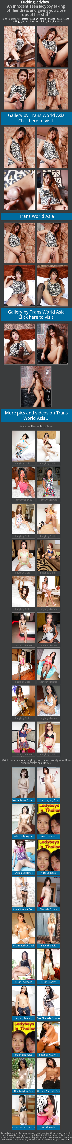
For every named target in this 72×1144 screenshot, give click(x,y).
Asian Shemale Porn (23, 894)
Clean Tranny (48, 966)
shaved (51, 19)
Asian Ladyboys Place (23, 1112)
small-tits (41, 21)
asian (35, 19)
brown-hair (28, 21)
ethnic (43, 19)
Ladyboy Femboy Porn (23, 1003)
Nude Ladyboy (48, 857)
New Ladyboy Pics (23, 1075)
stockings (16, 21)
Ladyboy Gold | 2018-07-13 (23, 448)
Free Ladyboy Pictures (23, 784)
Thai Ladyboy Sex (48, 784)
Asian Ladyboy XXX (23, 821)
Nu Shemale (48, 1112)
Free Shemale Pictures (48, 1003)
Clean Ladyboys (23, 966)
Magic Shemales (23, 1039)
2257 (68, 1140)
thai (49, 21)
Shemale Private (48, 894)
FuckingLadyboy (35, 2)
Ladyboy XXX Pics (48, 1039)
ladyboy (57, 21)
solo (59, 19)
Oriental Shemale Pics (48, 1075)
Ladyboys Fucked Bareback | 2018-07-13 (23, 484)
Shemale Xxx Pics (23, 857)
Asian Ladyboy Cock (23, 930)
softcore (26, 19)
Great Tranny (48, 821)
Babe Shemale (48, 930)
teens (66, 19)
